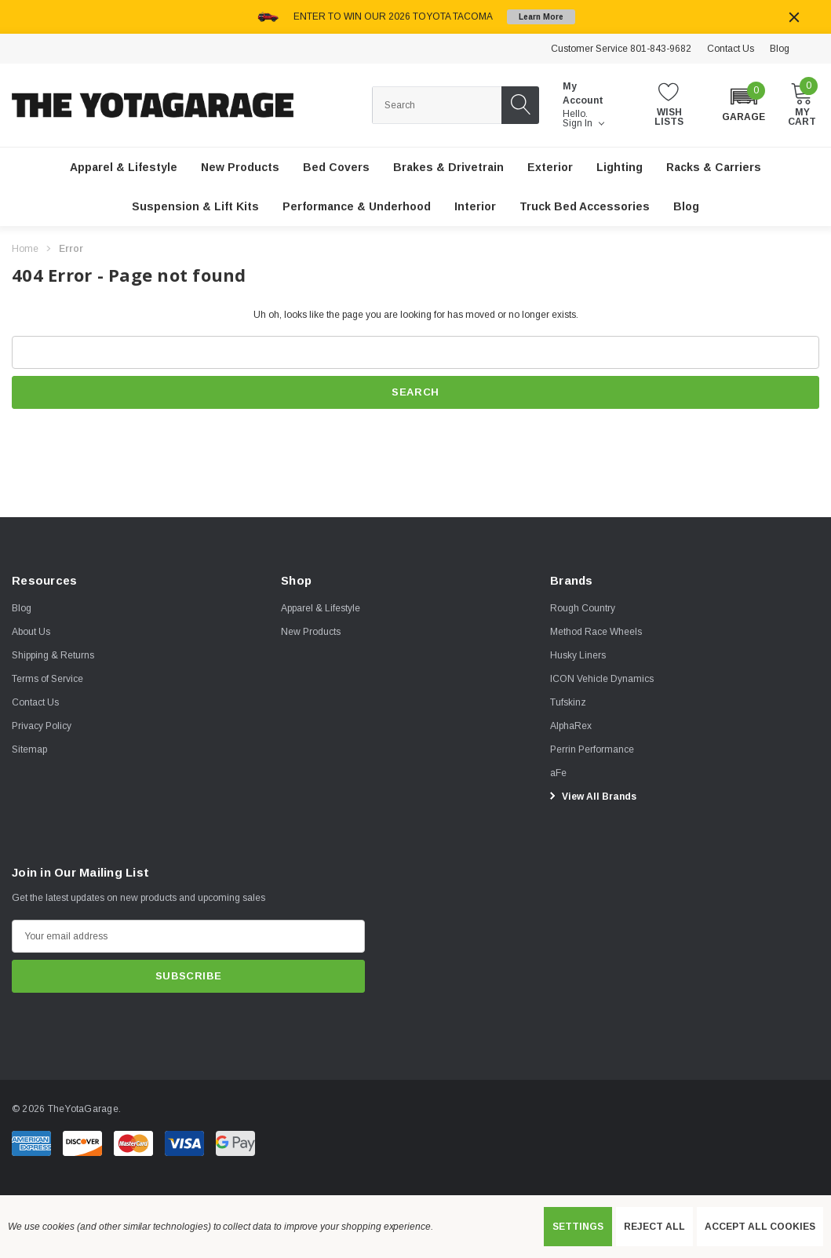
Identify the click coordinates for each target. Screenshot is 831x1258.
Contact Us (730, 48)
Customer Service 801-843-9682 (621, 48)
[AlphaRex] (571, 726)
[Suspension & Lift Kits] (195, 206)
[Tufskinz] (568, 702)
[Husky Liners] (578, 655)
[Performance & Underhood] (357, 206)
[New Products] (240, 167)
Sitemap (29, 749)
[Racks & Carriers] (713, 167)
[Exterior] (550, 167)
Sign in (583, 123)
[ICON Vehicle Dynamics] (602, 679)
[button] (743, 104)
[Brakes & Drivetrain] (448, 167)
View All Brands (590, 796)
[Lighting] (619, 167)
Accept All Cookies (760, 1226)
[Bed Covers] (336, 167)
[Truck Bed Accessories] (585, 206)
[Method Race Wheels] (596, 632)
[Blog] (686, 206)
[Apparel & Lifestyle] (123, 167)
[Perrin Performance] (592, 749)
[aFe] (558, 773)
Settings (577, 1226)
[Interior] (475, 206)
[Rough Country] (582, 608)
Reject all (654, 1226)
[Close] (794, 17)
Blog (779, 48)
